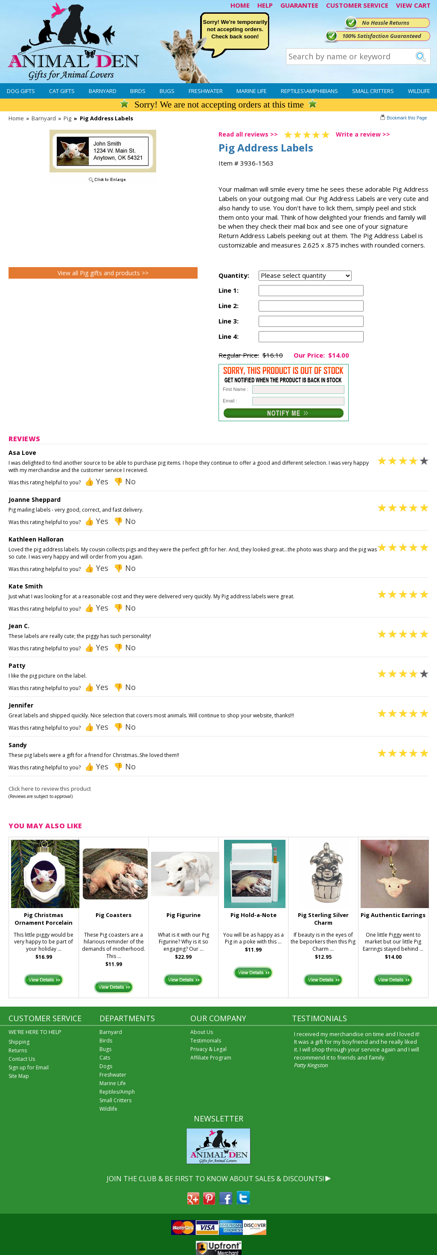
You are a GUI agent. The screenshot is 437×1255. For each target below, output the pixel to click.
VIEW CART (413, 5)
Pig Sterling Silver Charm (323, 919)
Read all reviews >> (248, 134)
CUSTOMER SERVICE (357, 5)
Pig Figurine (183, 915)
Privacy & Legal (208, 1049)
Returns (18, 1050)
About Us (201, 1032)
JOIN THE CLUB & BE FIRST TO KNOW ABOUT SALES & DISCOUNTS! (215, 1178)
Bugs (167, 91)
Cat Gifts (62, 91)
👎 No (125, 481)
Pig (67, 118)
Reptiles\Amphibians (309, 91)
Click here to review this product (50, 788)
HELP (265, 5)
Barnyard (103, 91)
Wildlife (419, 91)
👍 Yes (96, 481)
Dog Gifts (21, 91)
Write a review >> (363, 134)
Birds (138, 91)
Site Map (19, 1076)
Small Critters (373, 91)
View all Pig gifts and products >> (103, 273)
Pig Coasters (113, 915)
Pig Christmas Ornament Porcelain (44, 919)
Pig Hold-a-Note (253, 915)
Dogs (105, 1066)
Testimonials (205, 1040)
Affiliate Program (210, 1057)
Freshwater (206, 91)
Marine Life (251, 91)
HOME (240, 5)
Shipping (19, 1041)
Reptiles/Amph (117, 1091)
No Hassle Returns (385, 22)
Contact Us (22, 1059)
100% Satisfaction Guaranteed (381, 36)
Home (16, 118)
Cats (104, 1057)
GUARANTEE (299, 5)
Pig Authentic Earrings (393, 915)
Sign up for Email (29, 1067)
